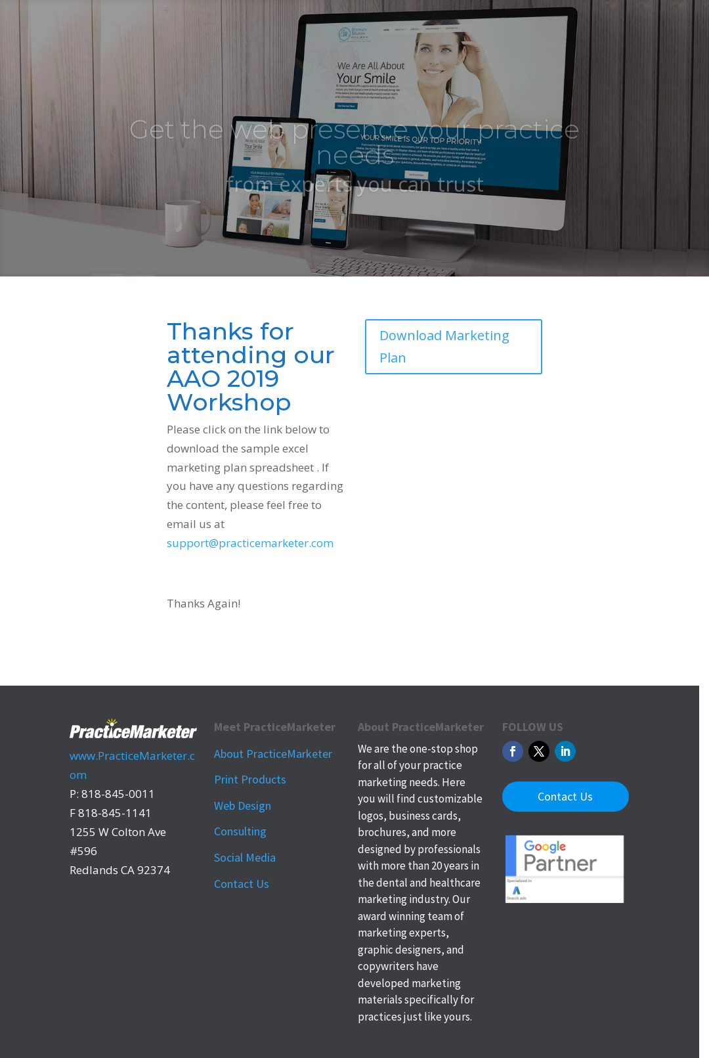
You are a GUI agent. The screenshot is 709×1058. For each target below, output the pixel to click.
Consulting (240, 831)
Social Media (245, 857)
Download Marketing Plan (444, 346)
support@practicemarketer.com (250, 542)
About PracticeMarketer (273, 753)
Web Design (242, 805)
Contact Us (241, 883)
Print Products (250, 779)
